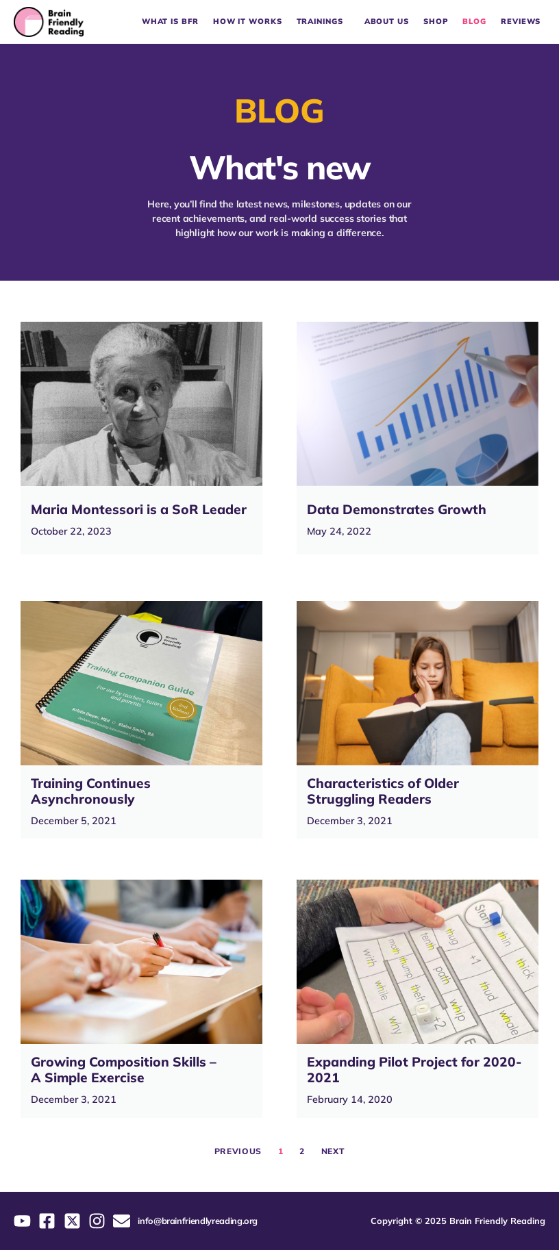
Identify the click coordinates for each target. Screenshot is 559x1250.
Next (333, 1151)
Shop (436, 21)
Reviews (521, 21)
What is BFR (170, 21)
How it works (247, 21)
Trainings (323, 22)
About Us (386, 21)
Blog (474, 21)
